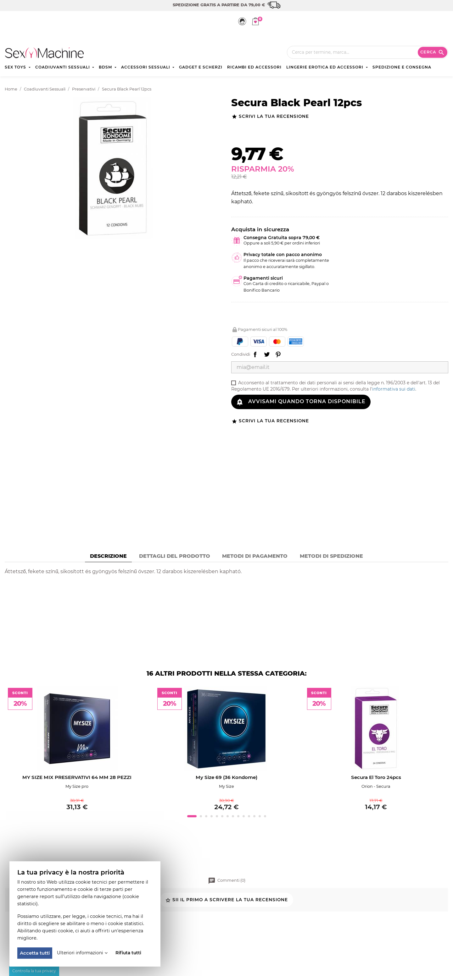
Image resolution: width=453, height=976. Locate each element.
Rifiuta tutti (128, 952)
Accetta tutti (35, 953)
